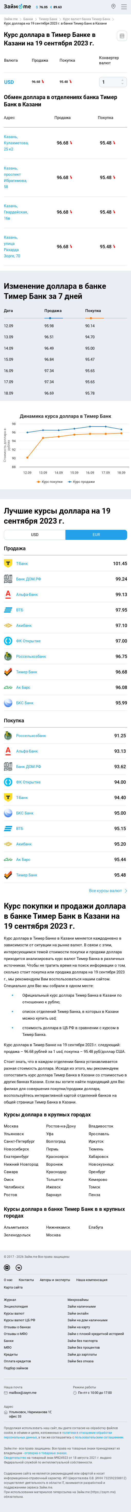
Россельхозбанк (31, 656)
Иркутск (96, 1141)
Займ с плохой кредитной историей (96, 1334)
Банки (28, 19)
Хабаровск (98, 1156)
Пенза (94, 1195)
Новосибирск (16, 1149)
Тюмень (96, 1149)
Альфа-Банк (27, 594)
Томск (94, 1187)
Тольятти (54, 1179)
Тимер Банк (48, 19)
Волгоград (56, 1141)
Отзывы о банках (17, 1327)
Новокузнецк (101, 1164)
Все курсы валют (105, 890)
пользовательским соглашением (99, 1437)
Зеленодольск (17, 1235)
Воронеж (54, 1164)
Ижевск (53, 1187)
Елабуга (96, 1227)
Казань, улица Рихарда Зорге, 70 (12, 246)
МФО (8, 1347)
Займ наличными (82, 1306)
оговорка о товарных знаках (45, 1453)
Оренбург (97, 1172)
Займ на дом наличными (88, 1320)
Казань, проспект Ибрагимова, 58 (15, 177)
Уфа (50, 1134)
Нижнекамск (58, 1227)
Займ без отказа (80, 1361)
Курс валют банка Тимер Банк (86, 19)
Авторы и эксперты (55, 1280)
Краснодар (56, 1172)
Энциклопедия (16, 1306)
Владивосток (101, 1126)
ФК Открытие (28, 641)
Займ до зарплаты (82, 1354)
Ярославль (99, 1134)
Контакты (26, 1280)
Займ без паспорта (83, 1341)
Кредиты (11, 1354)
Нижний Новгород (21, 1164)
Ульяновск (14, 1134)
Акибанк (24, 625)
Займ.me (11, 19)
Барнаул (53, 1195)
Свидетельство (15, 1458)
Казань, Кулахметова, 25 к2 (16, 142)
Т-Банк (22, 563)
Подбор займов (16, 1368)
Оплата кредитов (17, 1361)
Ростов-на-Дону (61, 1126)
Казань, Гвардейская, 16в (16, 212)
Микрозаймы (78, 1300)
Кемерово (98, 1179)
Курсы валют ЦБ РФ (19, 1320)
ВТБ (19, 610)
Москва (11, 1126)
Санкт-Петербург (19, 1141)
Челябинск (14, 1187)
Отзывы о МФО (15, 1334)
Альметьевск (16, 1227)
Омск (9, 1179)
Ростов (10, 1195)
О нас (8, 1280)
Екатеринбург (16, 1156)
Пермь (52, 1149)
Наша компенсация (91, 1280)
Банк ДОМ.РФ (28, 579)
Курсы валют (14, 1313)
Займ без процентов (84, 1347)
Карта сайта (13, 1287)
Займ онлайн (78, 1313)
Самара (11, 1172)
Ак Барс (23, 687)
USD (9, 82)
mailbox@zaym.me (22, 1393)
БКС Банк (24, 703)
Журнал (10, 1300)
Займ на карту (79, 1327)
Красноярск (57, 1156)
